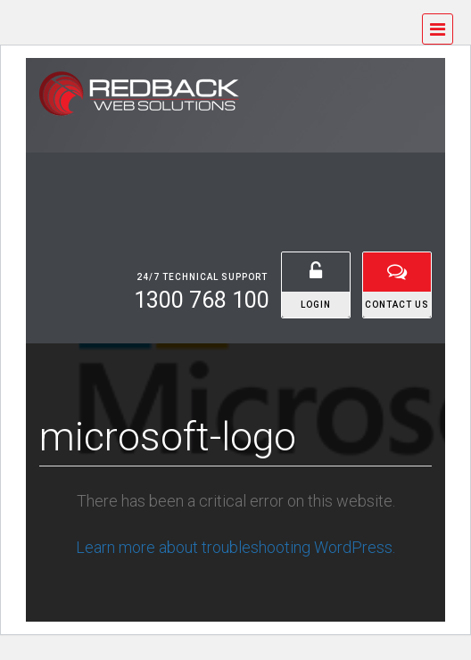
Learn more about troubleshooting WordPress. (235, 547)
